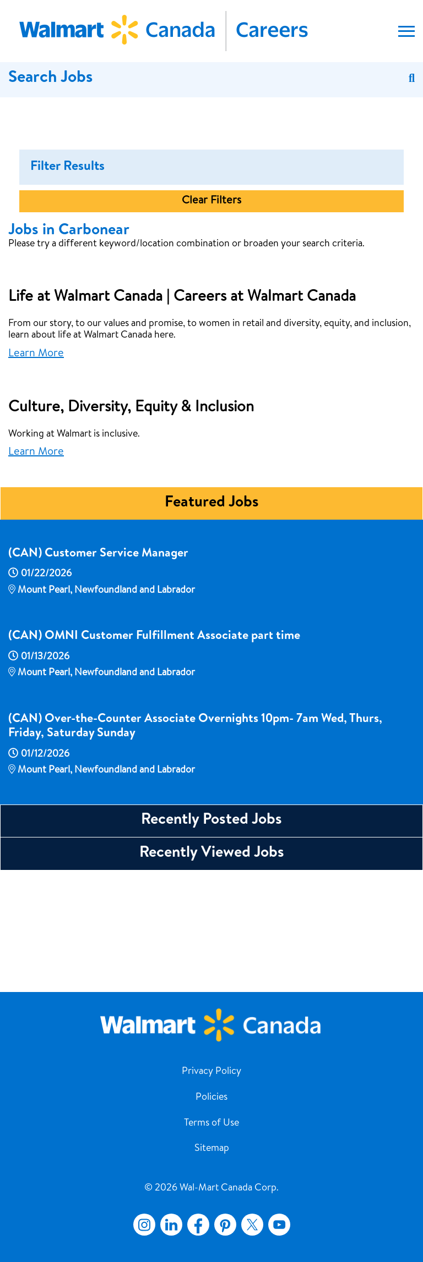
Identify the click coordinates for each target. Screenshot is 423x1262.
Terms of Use (211, 1123)
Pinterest (225, 1224)
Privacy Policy (211, 1072)
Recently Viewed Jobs (211, 972)
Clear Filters (211, 320)
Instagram (144, 1224)
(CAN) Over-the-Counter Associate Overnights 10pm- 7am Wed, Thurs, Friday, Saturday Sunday (195, 846)
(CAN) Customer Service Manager (98, 673)
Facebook (196, 1224)
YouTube (279, 1224)
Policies (211, 1098)
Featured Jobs (212, 622)
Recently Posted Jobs (211, 939)
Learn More (36, 472)
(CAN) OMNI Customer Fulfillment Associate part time (154, 756)
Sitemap (211, 1149)
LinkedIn (171, 1224)
